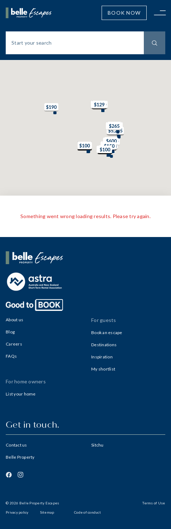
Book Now (124, 13)
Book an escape (106, 332)
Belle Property (20, 457)
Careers (14, 344)
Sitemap (47, 512)
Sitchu (97, 445)
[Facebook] (9, 475)
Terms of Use (153, 503)
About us (14, 319)
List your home (21, 394)
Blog (10, 331)
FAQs (11, 356)
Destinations (104, 344)
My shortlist (103, 369)
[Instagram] (20, 475)
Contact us (16, 445)
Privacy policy (17, 512)
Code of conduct (87, 512)
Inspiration (102, 356)
